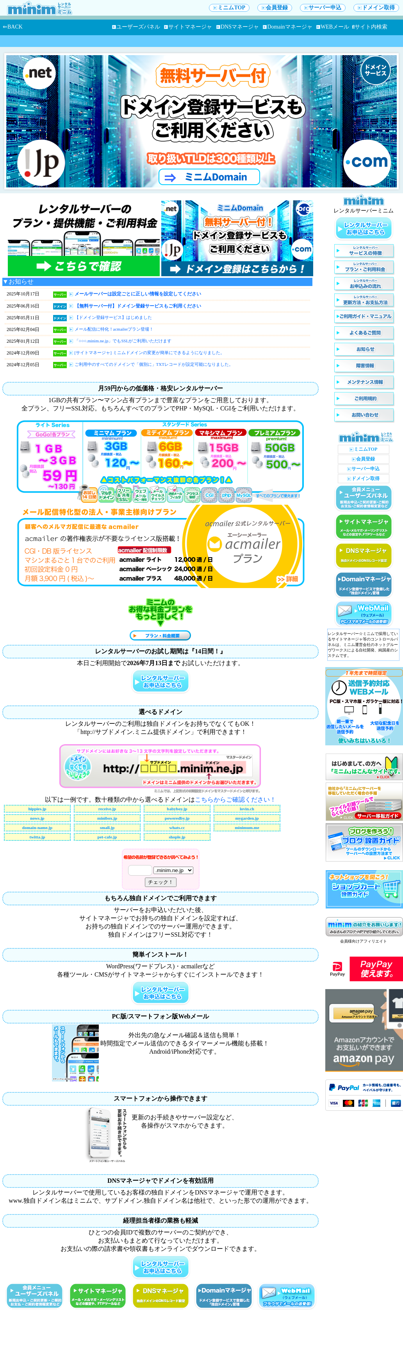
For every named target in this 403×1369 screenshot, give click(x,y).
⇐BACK (13, 27)
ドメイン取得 (376, 8)
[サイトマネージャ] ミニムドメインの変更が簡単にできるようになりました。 (150, 352)
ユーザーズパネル (136, 27)
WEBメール (332, 27)
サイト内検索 (369, 27)
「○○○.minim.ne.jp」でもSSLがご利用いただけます (123, 340)
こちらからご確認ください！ (235, 799)
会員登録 (275, 8)
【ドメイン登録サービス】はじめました (113, 317)
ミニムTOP (229, 8)
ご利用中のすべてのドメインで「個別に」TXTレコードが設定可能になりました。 (154, 364)
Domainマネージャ (287, 27)
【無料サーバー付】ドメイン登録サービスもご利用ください (138, 306)
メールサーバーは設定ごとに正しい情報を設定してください (138, 294)
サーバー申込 (322, 8)
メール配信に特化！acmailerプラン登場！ (114, 329)
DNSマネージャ (237, 27)
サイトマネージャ (188, 27)
